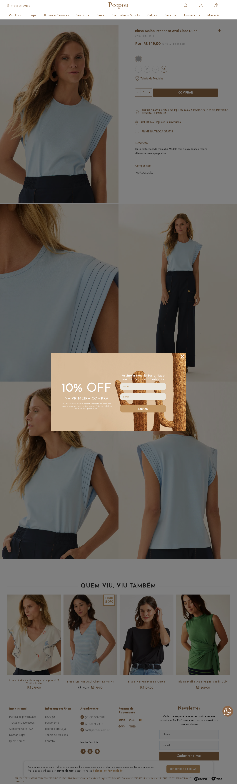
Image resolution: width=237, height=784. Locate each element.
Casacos (170, 15)
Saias (100, 15)
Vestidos (82, 15)
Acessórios (192, 15)
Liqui (33, 15)
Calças (152, 15)
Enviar (143, 408)
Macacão (214, 15)
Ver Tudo (15, 15)
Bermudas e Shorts (126, 15)
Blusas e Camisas (56, 15)
